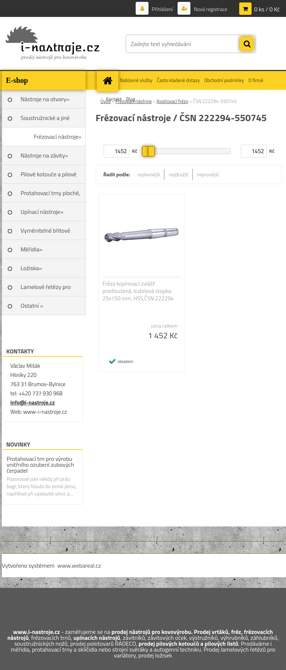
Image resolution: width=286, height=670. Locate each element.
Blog (130, 99)
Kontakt (114, 99)
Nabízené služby (136, 80)
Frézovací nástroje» (58, 136)
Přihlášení (162, 9)
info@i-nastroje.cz (32, 402)
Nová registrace (210, 9)
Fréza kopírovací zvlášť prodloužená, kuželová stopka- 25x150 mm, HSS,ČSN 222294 (138, 291)
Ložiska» (31, 268)
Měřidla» (31, 249)
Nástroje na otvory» (45, 99)
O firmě (255, 80)
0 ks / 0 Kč (267, 9)
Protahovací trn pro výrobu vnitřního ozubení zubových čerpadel (40, 464)
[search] (246, 44)
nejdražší (178, 174)
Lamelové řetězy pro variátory (46, 289)
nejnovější (208, 174)
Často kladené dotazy (178, 80)
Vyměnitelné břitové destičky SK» (45, 233)
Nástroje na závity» (44, 155)
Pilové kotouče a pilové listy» (48, 177)
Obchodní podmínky (224, 80)
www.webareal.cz (79, 565)
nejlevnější (148, 174)
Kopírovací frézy (172, 101)
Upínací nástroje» (42, 211)
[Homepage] (108, 80)
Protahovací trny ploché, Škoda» (50, 195)
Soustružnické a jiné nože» (45, 120)
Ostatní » (32, 305)
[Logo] (52, 43)
